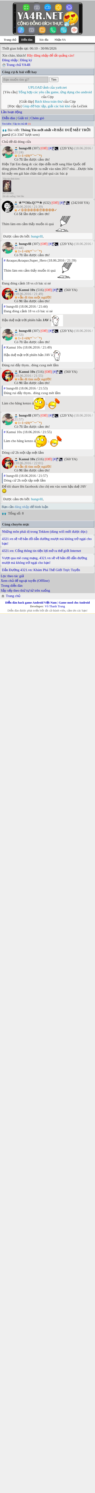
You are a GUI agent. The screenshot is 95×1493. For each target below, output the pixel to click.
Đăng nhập (10, 60)
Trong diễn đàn (11, 585)
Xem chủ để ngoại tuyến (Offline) (25, 581)
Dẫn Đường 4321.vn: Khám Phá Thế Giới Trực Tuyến (41, 570)
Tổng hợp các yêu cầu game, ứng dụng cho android (55, 92)
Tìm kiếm (6, 123)
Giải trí (23, 118)
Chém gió (37, 118)
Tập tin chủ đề (20, 123)
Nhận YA (60, 39)
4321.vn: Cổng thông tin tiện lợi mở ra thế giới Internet (41, 551)
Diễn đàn (8, 118)
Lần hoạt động (11, 112)
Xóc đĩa (43, 39)
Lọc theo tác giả (12, 576)
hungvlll (37, 236)
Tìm (53, 79)
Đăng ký (26, 60)
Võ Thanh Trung (55, 606)
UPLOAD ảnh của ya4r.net (47, 87)
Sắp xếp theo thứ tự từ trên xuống (25, 590)
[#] (51, 148)
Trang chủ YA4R (18, 65)
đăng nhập (21, 507)
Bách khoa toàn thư (49, 101)
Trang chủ (10, 39)
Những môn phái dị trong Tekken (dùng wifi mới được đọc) (44, 531)
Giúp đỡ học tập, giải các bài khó (46, 106)
